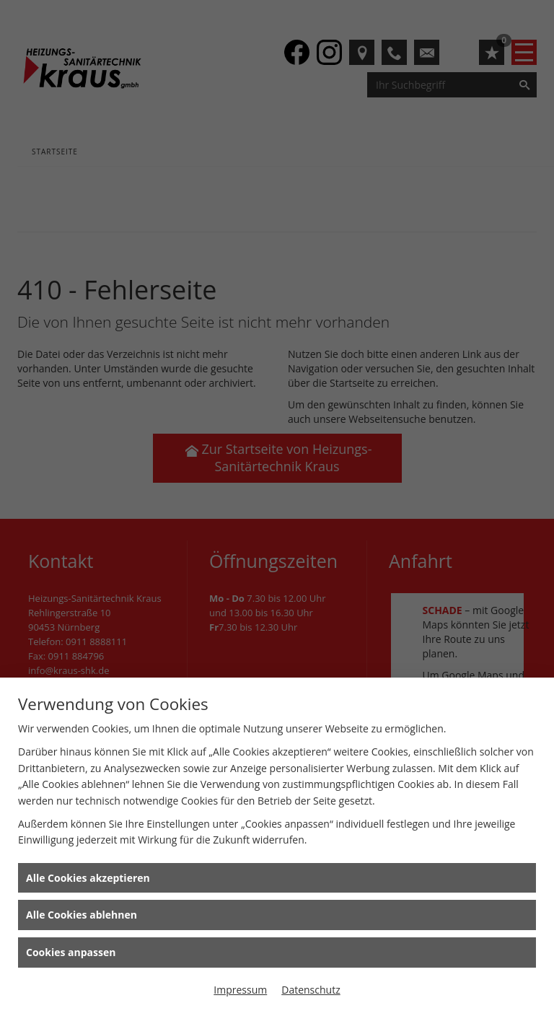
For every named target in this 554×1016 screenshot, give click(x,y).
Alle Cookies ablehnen (81, 914)
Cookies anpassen (70, 952)
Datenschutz (310, 990)
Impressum (240, 990)
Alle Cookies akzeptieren (88, 878)
